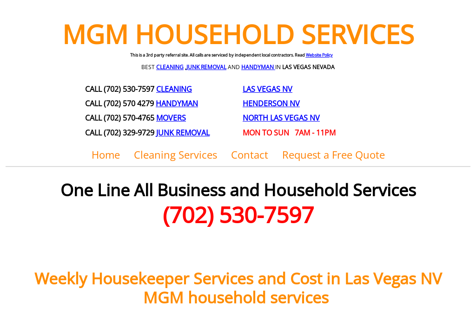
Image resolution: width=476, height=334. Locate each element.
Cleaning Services (175, 154)
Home (106, 154)
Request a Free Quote (333, 154)
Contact (249, 154)
